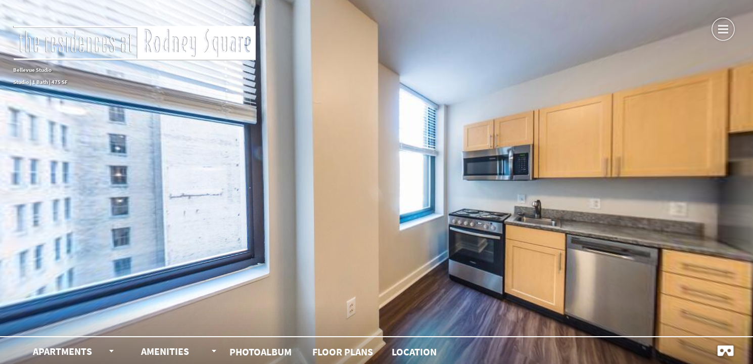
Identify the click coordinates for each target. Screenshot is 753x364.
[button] (723, 28)
